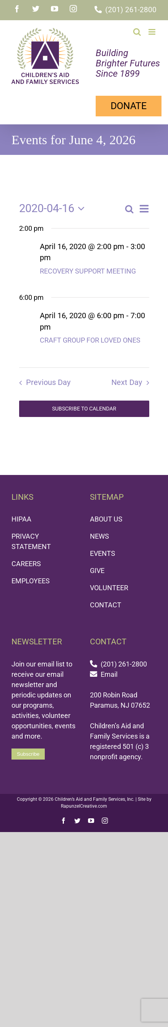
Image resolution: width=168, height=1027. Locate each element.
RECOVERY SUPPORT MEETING (88, 267)
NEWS (99, 532)
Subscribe (28, 750)
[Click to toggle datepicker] (54, 204)
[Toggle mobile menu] (152, 32)
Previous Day (48, 378)
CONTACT (105, 601)
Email (109, 670)
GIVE (97, 567)
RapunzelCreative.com (84, 802)
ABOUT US (106, 515)
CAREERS (26, 560)
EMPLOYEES (30, 577)
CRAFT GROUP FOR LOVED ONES (90, 336)
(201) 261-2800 (131, 9)
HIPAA (21, 515)
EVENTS (102, 550)
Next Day (126, 378)
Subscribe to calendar (84, 405)
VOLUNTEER (109, 584)
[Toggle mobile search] (137, 32)
